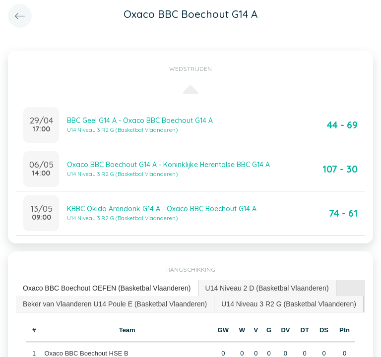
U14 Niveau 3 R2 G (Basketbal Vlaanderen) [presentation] (288, 304)
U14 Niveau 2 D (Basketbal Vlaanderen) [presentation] (267, 288)
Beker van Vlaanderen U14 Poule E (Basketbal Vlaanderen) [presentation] (115, 304)
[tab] (107, 288)
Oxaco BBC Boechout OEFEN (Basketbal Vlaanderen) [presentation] (107, 288)
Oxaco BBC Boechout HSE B (86, 353)
